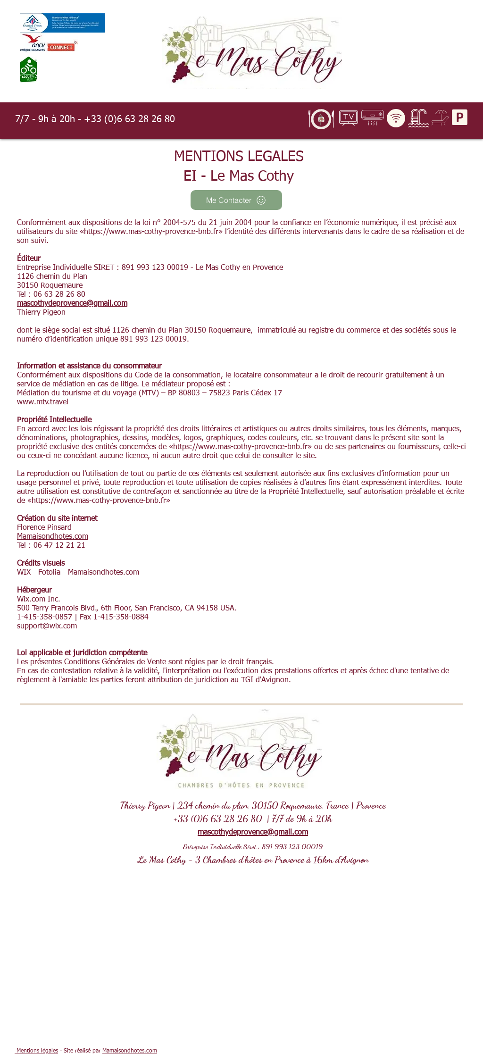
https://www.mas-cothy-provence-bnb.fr (151, 232)
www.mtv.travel (42, 402)
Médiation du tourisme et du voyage (76, 393)
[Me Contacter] (236, 200)
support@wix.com (47, 626)
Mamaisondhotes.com (52, 537)
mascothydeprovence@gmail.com (72, 304)
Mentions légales (36, 1051)
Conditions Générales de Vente (115, 662)
